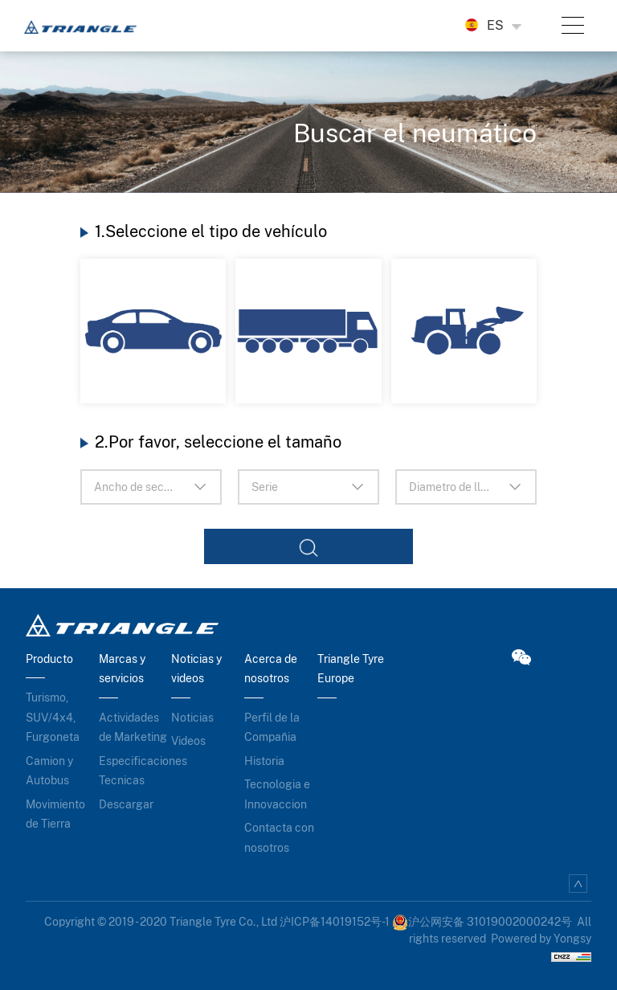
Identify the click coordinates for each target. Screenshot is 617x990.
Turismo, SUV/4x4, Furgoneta (53, 717)
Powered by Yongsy (541, 938)
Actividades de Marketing (133, 727)
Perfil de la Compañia (272, 727)
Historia (264, 761)
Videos (188, 740)
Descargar (126, 804)
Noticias (192, 717)
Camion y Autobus (49, 771)
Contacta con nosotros (279, 837)
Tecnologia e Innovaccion (277, 794)
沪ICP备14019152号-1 (335, 921)
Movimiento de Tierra (55, 814)
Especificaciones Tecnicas (135, 771)
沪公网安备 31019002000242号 (482, 921)
